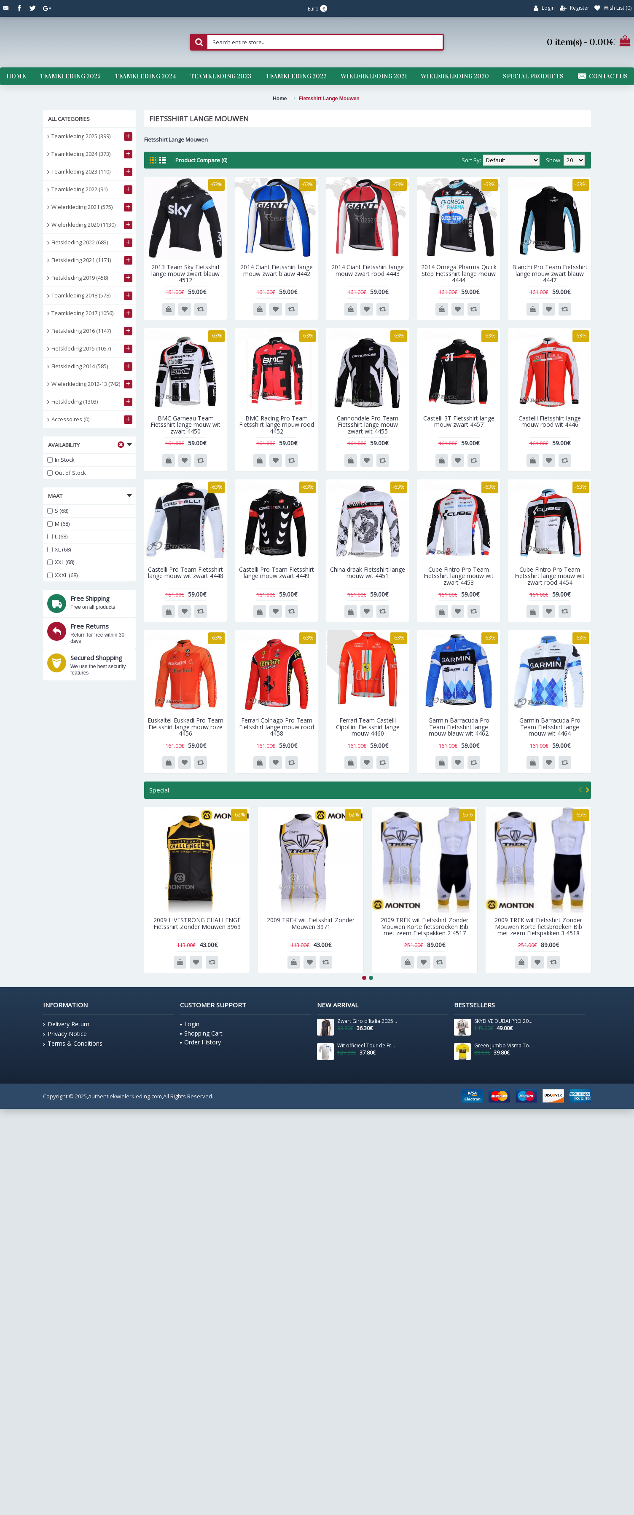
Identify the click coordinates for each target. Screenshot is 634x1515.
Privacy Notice (65, 1034)
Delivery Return (66, 1024)
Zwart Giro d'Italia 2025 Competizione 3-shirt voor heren (367, 1021)
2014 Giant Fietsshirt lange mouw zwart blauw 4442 (276, 270)
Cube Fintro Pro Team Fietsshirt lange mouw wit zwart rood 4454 (550, 575)
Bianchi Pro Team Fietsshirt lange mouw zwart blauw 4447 (550, 273)
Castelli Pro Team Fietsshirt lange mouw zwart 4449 (276, 572)
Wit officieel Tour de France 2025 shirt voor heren (367, 1046)
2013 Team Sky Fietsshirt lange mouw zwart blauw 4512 (185, 273)
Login (189, 1024)
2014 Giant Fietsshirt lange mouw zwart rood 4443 (367, 270)
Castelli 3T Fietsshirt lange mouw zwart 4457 (458, 421)
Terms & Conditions (72, 1043)
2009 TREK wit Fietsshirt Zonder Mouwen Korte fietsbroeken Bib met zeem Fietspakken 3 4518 (538, 926)
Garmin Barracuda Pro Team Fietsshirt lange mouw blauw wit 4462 (458, 726)
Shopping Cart (201, 1033)
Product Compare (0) (201, 160)
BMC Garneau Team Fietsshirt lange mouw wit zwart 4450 (185, 424)
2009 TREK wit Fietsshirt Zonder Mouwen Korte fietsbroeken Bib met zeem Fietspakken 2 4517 (424, 926)
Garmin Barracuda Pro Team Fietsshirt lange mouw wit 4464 (549, 726)
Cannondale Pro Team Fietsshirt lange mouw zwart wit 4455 (367, 424)
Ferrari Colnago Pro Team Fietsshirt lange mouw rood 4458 (276, 726)
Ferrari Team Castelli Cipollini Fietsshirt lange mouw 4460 (368, 726)
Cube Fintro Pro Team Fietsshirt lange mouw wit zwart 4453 (459, 575)
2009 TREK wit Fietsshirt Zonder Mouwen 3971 (311, 923)
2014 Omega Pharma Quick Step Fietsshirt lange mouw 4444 (459, 273)
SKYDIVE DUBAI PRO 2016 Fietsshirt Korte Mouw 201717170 (504, 1021)
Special (159, 790)
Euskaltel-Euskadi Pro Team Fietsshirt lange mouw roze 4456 (185, 726)
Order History (200, 1042)
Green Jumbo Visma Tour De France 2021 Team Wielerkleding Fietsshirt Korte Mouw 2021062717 (504, 1046)
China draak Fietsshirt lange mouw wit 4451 (367, 572)
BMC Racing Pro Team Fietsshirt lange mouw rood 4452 (276, 424)
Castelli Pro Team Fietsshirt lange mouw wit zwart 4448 (185, 572)
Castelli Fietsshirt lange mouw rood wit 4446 (549, 421)
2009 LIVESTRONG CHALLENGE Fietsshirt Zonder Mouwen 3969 (197, 923)
